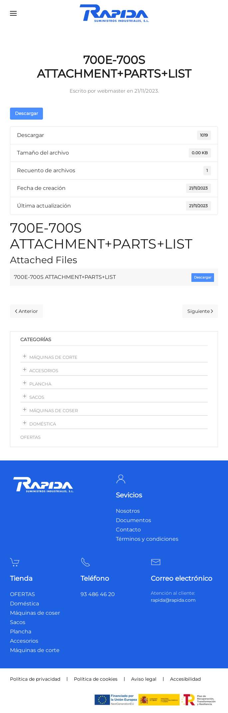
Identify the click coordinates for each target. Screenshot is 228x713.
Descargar (26, 113)
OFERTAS (30, 437)
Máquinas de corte (53, 357)
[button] (13, 13)
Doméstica (42, 423)
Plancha (40, 383)
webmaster (111, 91)
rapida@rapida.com (173, 600)
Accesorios (43, 370)
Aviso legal (143, 679)
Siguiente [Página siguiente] (200, 311)
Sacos (36, 397)
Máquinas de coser (53, 410)
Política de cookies (95, 679)
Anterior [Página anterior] (26, 311)
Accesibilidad (185, 679)
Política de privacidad (35, 679)
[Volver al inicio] (114, 13)
